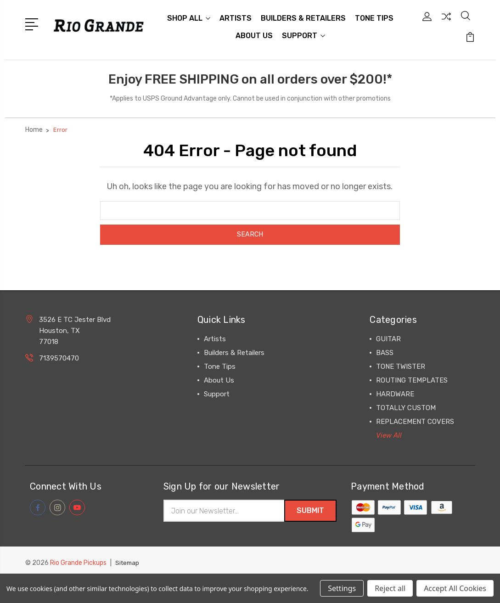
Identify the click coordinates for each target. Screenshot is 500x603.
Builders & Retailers (303, 19)
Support (303, 36)
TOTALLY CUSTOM (406, 410)
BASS (384, 355)
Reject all (390, 588)
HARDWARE (395, 396)
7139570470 (59, 360)
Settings (342, 588)
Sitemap (128, 566)
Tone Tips (374, 19)
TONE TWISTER (400, 369)
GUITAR (388, 341)
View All (389, 438)
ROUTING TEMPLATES (412, 382)
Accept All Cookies (455, 588)
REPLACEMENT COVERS (415, 424)
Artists (235, 19)
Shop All (188, 19)
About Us (254, 36)
